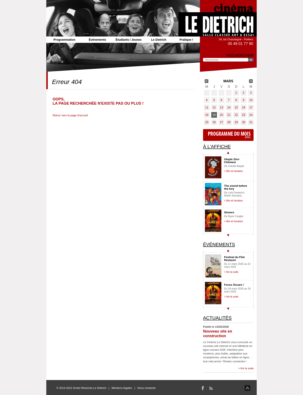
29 (236, 122)
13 (221, 107)
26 (214, 122)
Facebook (203, 388)
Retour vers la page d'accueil (70, 115)
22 (236, 114)
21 (229, 114)
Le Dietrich (158, 39)
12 (214, 107)
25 (207, 122)
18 (207, 114)
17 (251, 107)
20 (221, 114)
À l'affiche (217, 146)
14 (229, 107)
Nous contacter (146, 388)
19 (214, 114)
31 (251, 122)
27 (221, 122)
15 (236, 107)
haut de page (247, 388)
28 (229, 122)
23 (243, 114)
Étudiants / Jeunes (129, 39)
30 (243, 122)
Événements (97, 39)
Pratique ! (186, 39)
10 (251, 100)
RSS (211, 388)
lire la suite (247, 368)
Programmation (64, 39)
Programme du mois (228, 135)
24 (251, 114)
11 (207, 107)
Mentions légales (122, 388)
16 (243, 107)
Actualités (217, 318)
